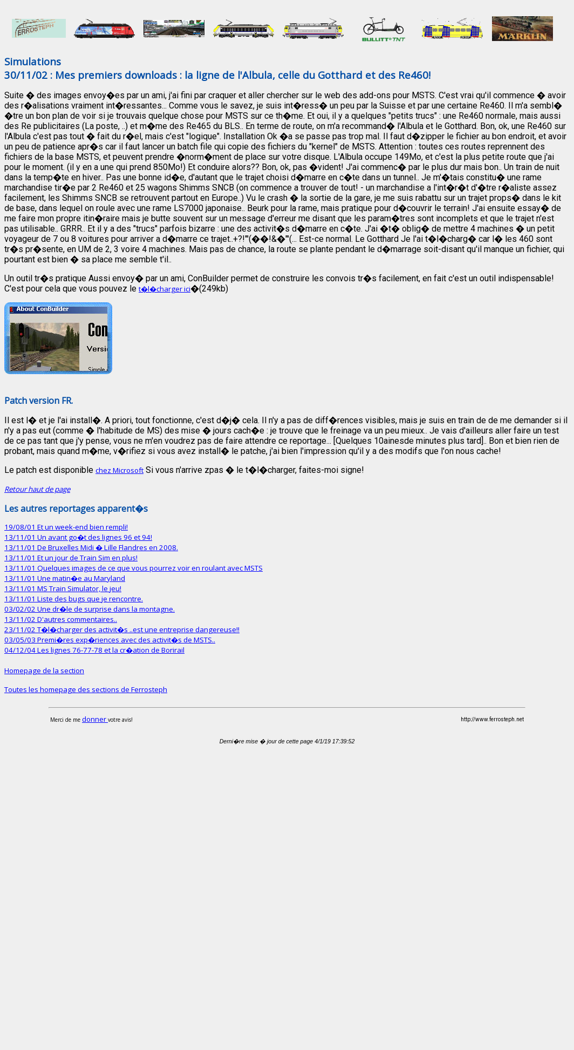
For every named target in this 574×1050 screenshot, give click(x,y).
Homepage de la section (44, 670)
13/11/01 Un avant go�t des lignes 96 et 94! (78, 537)
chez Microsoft (119, 470)
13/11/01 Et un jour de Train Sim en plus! (71, 558)
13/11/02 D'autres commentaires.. (60, 619)
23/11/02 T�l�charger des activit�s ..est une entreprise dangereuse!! (122, 629)
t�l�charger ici (164, 289)
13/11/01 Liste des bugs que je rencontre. (73, 599)
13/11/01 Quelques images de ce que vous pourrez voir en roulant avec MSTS (133, 568)
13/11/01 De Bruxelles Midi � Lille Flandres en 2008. (91, 547)
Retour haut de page (37, 489)
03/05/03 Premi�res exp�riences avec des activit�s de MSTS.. (109, 640)
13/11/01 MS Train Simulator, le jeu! (62, 588)
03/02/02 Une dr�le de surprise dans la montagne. (89, 609)
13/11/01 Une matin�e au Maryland (64, 578)
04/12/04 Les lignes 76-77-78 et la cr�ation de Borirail (94, 650)
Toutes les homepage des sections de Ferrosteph (85, 689)
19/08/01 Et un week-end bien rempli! (66, 527)
